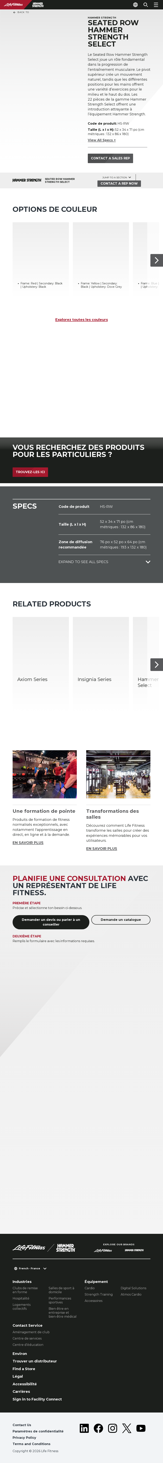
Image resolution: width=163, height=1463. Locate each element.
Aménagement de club (31, 1332)
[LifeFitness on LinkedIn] (84, 1435)
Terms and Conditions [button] (31, 1444)
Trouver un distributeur (35, 1361)
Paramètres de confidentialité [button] (38, 1431)
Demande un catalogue (121, 920)
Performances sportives (60, 1300)
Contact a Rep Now (119, 183)
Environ (20, 1354)
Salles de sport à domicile (61, 1290)
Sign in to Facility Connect (37, 1399)
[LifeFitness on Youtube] (141, 1435)
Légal (18, 1376)
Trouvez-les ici (30, 472)
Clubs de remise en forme (25, 1290)
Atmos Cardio (131, 1294)
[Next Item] (156, 260)
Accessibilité (25, 1384)
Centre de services (27, 1338)
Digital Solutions (133, 1288)
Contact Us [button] (22, 1425)
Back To (21, 12)
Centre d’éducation (28, 1345)
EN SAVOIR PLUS (28, 843)
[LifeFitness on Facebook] (98, 1435)
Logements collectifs (22, 1307)
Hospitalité (21, 1298)
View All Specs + (102, 140)
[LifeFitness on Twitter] (127, 1435)
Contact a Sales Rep (110, 158)
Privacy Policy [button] (24, 1438)
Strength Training (99, 1294)
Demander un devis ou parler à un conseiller (51, 922)
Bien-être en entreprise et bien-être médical (63, 1312)
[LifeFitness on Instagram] (112, 1435)
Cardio (90, 1288)
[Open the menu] (156, 5)
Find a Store (24, 1369)
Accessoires (93, 1301)
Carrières (21, 1391)
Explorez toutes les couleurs (81, 320)
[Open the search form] (146, 5)
